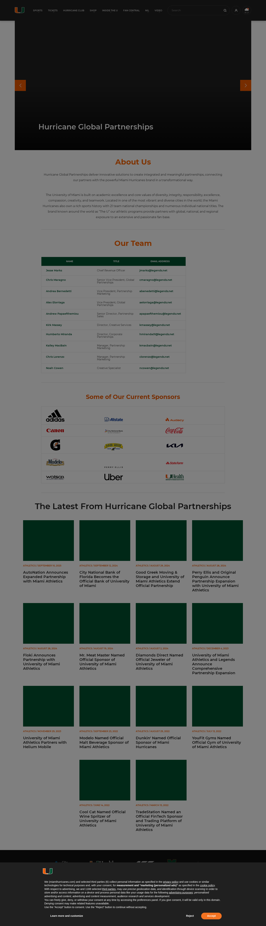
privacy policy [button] (170, 881)
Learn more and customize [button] (66, 915)
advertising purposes (181, 892)
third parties (109, 889)
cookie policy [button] (207, 885)
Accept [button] (211, 915)
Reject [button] (190, 915)
